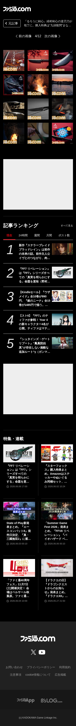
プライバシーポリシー (41, 667)
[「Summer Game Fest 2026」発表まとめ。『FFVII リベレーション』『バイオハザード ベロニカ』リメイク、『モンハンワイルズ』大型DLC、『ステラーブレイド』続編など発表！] (57, 511)
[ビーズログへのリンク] (51, 700)
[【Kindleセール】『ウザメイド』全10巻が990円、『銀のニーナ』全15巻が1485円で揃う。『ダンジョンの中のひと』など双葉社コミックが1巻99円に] (62, 296)
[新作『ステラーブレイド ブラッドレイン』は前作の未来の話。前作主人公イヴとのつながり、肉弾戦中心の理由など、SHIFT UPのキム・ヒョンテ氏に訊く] (62, 249)
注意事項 (15, 674)
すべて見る (67, 225)
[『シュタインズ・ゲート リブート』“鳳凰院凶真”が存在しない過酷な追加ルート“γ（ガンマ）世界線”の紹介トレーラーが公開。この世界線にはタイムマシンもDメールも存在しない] (62, 343)
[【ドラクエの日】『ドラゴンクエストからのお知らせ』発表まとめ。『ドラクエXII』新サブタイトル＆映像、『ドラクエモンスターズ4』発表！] (57, 568)
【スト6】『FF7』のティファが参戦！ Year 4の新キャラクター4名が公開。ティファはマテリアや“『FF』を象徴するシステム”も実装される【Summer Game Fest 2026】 (34, 322)
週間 (37, 235)
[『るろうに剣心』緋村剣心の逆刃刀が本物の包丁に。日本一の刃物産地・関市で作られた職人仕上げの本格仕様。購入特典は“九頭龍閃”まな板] (13, 60)
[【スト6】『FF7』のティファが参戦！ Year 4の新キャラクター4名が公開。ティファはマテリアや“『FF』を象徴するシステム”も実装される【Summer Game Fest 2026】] (62, 319)
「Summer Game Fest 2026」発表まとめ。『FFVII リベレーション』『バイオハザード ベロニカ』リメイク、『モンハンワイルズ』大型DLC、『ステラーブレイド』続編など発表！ (56, 531)
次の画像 (50, 36)
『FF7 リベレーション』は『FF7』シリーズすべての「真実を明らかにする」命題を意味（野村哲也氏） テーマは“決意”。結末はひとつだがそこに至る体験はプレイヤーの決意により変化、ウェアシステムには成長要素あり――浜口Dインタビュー (34, 275)
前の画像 (25, 36)
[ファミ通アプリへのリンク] (25, 700)
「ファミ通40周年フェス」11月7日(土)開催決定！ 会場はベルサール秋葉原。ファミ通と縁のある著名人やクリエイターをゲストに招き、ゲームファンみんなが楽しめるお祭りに (18, 588)
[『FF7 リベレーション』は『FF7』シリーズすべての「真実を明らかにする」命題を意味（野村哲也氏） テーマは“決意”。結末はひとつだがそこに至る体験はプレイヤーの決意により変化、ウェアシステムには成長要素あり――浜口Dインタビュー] (62, 272)
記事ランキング (20, 225)
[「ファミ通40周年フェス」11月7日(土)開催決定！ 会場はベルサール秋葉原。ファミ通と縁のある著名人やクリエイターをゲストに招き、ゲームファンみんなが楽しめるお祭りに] (19, 568)
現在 (9, 235)
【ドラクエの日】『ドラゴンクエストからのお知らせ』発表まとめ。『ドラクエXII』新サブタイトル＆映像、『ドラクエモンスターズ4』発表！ (56, 588)
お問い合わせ (14, 667)
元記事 (11, 24)
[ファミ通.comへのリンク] (17, 8)
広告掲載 (60, 674)
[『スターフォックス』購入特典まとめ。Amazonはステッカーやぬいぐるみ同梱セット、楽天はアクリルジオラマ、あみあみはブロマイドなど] (57, 453)
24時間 (23, 235)
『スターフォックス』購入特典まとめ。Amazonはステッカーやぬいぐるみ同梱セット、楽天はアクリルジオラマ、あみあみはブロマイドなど (57, 474)
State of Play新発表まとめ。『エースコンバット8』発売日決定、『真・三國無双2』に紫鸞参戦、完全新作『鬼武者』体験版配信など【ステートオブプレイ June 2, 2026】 (18, 531)
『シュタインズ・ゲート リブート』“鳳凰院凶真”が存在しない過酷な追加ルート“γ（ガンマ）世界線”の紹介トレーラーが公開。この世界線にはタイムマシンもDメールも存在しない (34, 345)
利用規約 (65, 667)
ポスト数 (64, 235)
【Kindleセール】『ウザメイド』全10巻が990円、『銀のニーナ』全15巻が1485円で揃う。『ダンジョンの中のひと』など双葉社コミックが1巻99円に (34, 299)
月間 (49, 235)
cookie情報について (37, 674)
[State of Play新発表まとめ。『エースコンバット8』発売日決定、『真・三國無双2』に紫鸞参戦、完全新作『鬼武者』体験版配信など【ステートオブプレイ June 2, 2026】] (19, 511)
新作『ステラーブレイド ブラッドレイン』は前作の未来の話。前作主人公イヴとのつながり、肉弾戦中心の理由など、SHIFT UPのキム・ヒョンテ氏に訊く (34, 252)
